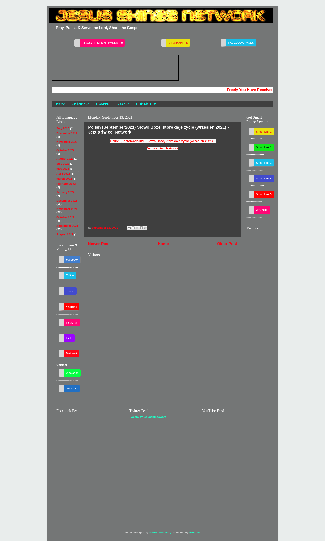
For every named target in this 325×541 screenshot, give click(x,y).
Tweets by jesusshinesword (148, 416)
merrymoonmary (160, 532)
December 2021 (66, 200)
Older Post (227, 243)
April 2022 (63, 173)
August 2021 (64, 234)
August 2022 (64, 158)
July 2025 (62, 128)
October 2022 (65, 150)
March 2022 (64, 178)
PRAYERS (122, 104)
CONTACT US (146, 104)
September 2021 (67, 225)
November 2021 (66, 209)
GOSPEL (102, 104)
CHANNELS (80, 104)
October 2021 (65, 217)
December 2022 (66, 133)
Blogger (194, 532)
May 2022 (62, 168)
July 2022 (62, 163)
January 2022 (65, 192)
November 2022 (66, 141)
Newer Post (99, 243)
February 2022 (66, 183)
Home (60, 104)
